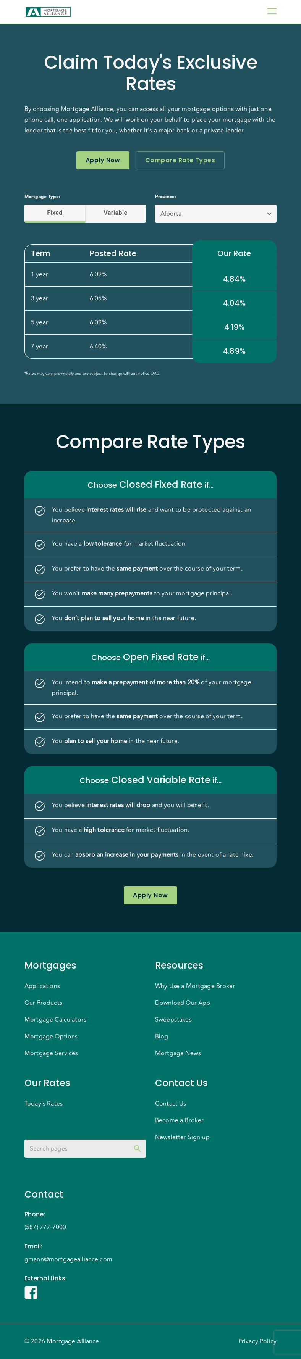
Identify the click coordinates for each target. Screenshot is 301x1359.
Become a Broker (179, 1120)
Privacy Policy (257, 1341)
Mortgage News (178, 1053)
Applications (42, 986)
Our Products (43, 1003)
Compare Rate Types (180, 160)
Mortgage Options (51, 1036)
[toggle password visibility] (137, 1148)
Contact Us (170, 1103)
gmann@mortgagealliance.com (68, 1259)
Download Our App (182, 1003)
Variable (115, 213)
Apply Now (102, 160)
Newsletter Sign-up (182, 1137)
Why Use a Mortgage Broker (195, 986)
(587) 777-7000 (45, 1227)
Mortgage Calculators (55, 1019)
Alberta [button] (170, 213)
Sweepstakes (173, 1019)
